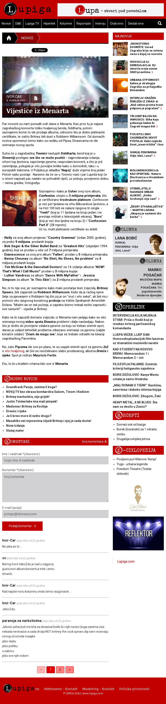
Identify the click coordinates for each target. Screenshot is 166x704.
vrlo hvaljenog (14, 351)
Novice (27, 38)
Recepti (127, 416)
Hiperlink (49, 23)
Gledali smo (136, 23)
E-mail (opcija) (55, 512)
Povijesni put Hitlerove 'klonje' (137, 459)
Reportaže (84, 23)
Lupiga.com (125, 561)
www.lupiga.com (92, 693)
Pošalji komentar (22, 526)
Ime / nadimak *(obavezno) (55, 458)
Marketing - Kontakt (98, 689)
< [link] (41, 670)
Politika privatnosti (134, 689)
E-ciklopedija (135, 450)
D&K (18, 23)
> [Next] (69, 670)
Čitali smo (116, 23)
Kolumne (66, 23)
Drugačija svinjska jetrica (133, 439)
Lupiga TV (32, 23)
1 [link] (51, 670)
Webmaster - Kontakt (61, 689)
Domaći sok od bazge (131, 424)
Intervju (100, 23)
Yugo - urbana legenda (132, 464)
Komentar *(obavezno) (55, 485)
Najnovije (123, 36)
